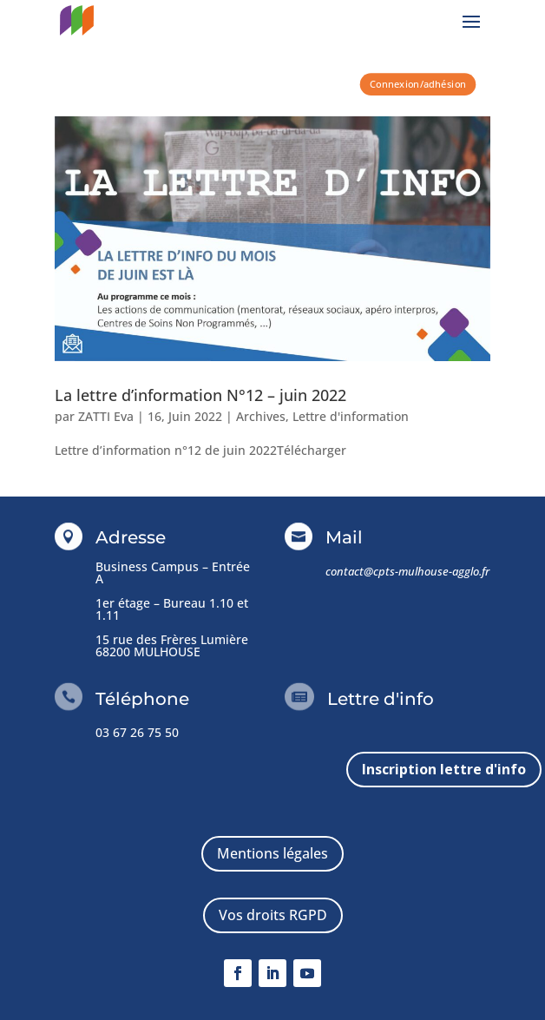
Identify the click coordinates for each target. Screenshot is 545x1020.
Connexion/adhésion (418, 83)
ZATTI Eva (106, 416)
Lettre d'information (350, 416)
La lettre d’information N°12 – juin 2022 (200, 395)
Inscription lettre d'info (444, 769)
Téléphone (142, 698)
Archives (261, 416)
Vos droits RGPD (273, 915)
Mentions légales (272, 853)
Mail (344, 537)
